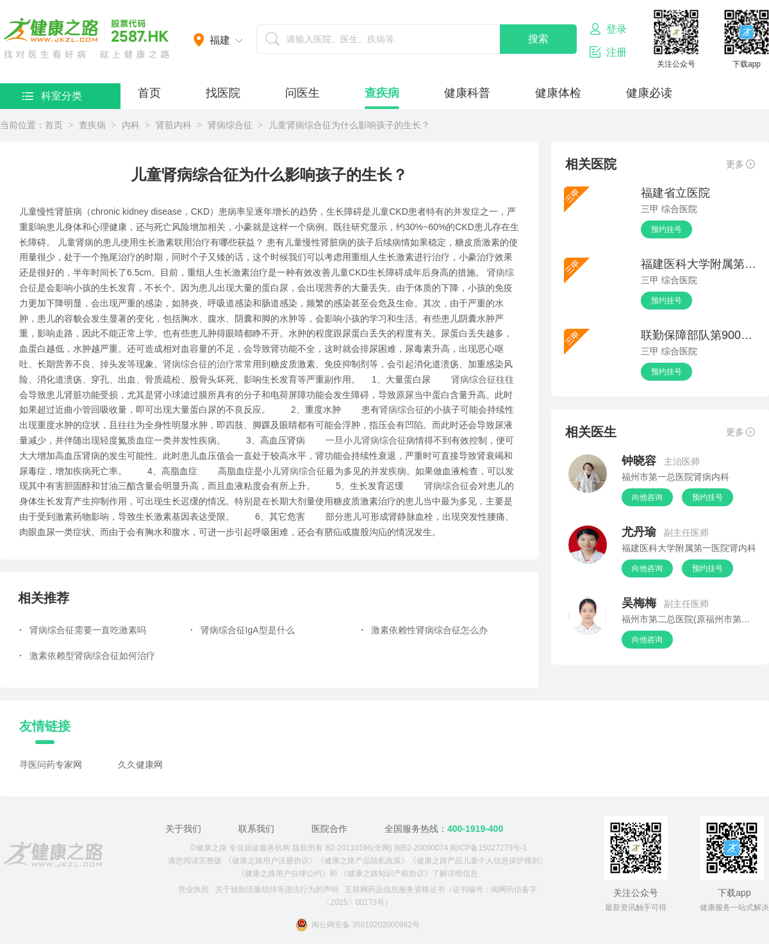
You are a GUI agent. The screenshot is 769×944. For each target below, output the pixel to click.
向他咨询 (647, 497)
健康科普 (467, 93)
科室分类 (52, 95)
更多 (740, 164)
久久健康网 (140, 764)
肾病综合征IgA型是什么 (242, 630)
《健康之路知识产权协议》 (386, 873)
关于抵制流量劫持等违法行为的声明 (276, 889)
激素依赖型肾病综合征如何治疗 (87, 655)
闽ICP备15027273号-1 (488, 847)
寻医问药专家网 (50, 764)
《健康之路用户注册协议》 (270, 860)
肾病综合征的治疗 (199, 364)
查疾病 (382, 93)
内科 (131, 125)
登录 (608, 29)
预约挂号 (666, 229)
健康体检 (558, 93)
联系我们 (256, 829)
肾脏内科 (174, 125)
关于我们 (183, 829)
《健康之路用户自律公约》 (283, 873)
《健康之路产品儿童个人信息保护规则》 (478, 860)
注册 (608, 52)
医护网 (86, 38)
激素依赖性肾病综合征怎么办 (424, 630)
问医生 (302, 93)
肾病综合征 (230, 125)
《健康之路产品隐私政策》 (363, 860)
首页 (149, 93)
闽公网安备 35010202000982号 (357, 924)
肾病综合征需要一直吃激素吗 (82, 630)
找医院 (223, 93)
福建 (220, 40)
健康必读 (649, 93)
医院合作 (329, 829)
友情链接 (44, 726)
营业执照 (193, 889)
